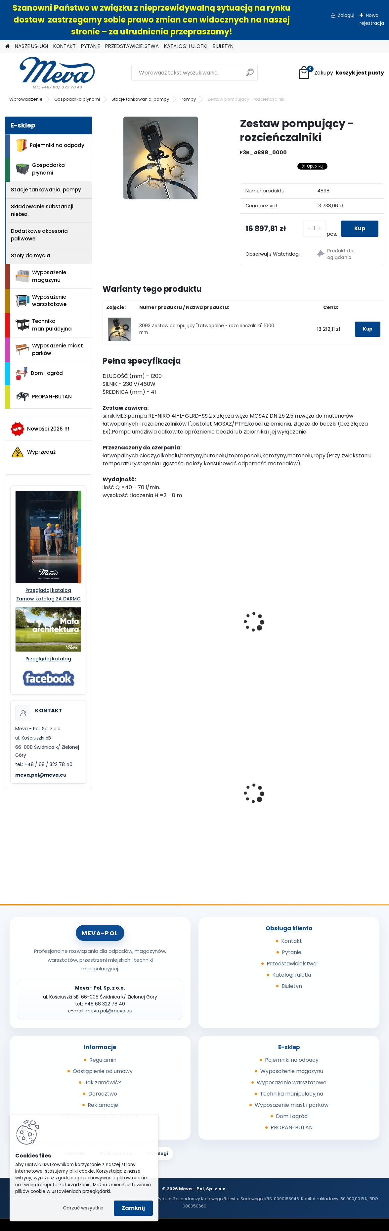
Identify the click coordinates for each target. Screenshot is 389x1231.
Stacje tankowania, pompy (140, 99)
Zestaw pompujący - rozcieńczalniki (325, 609)
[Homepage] (7, 46)
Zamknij (133, 1208)
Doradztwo (102, 1094)
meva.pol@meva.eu (40, 775)
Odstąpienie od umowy (103, 1071)
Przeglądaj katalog (48, 590)
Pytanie (291, 952)
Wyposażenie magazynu (41, 276)
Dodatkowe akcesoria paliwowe (39, 235)
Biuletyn (291, 986)
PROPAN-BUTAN (44, 397)
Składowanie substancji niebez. (42, 210)
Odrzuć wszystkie (83, 1208)
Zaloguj (346, 15)
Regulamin (102, 1060)
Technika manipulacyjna (44, 325)
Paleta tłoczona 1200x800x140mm (320, 801)
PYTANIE (90, 46)
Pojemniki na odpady (50, 145)
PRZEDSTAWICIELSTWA (132, 46)
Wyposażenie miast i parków (51, 349)
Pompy (188, 99)
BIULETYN (223, 46)
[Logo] (50, 72)
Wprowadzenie (26, 99)
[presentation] (105, 614)
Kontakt (291, 941)
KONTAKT (64, 46)
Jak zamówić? (102, 1082)
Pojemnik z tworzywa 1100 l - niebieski (238, 803)
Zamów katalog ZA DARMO (48, 598)
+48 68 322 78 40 (104, 1003)
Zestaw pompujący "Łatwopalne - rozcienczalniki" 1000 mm (241, 628)
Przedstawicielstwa (292, 963)
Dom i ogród (39, 374)
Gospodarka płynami (77, 99)
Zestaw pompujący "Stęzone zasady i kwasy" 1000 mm (144, 624)
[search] (250, 75)
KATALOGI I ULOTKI (185, 46)
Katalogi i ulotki (291, 975)
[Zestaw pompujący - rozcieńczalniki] (160, 158)
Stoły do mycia (30, 255)
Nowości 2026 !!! (40, 429)
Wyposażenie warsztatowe (41, 300)
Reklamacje (103, 1105)
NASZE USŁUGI (31, 46)
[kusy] (314, 228)
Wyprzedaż (33, 452)
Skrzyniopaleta (126, 799)
